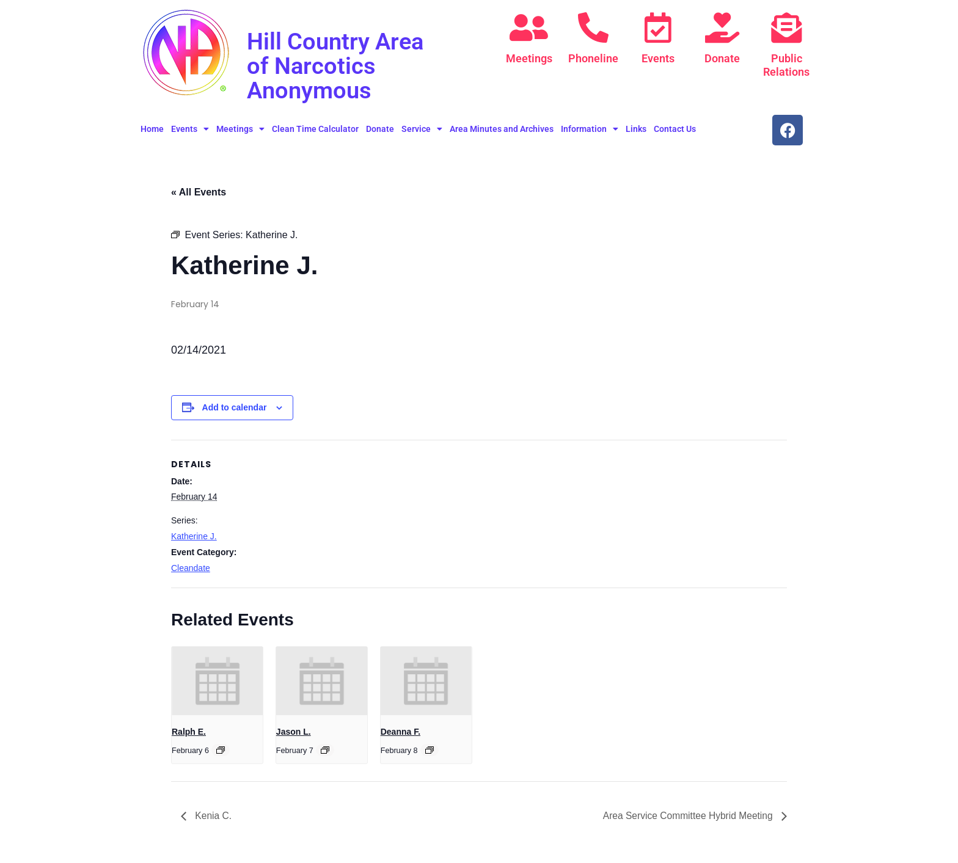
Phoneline (593, 58)
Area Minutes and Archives (502, 129)
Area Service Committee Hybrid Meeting (686, 815)
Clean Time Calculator (315, 129)
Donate (722, 58)
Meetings (529, 58)
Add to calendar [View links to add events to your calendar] (234, 407)
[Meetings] (529, 27)
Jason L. (293, 732)
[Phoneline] (593, 27)
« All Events (198, 192)
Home (152, 129)
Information (589, 128)
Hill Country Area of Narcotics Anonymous (339, 65)
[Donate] (722, 27)
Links (636, 129)
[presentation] (217, 681)
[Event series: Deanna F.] (429, 750)
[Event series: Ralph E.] (220, 750)
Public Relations (786, 65)
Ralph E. (189, 732)
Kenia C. (212, 815)
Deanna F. (400, 732)
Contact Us (675, 129)
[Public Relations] (786, 27)
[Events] (658, 27)
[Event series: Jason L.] (325, 750)
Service (421, 128)
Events (658, 58)
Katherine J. (194, 536)
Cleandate (190, 568)
